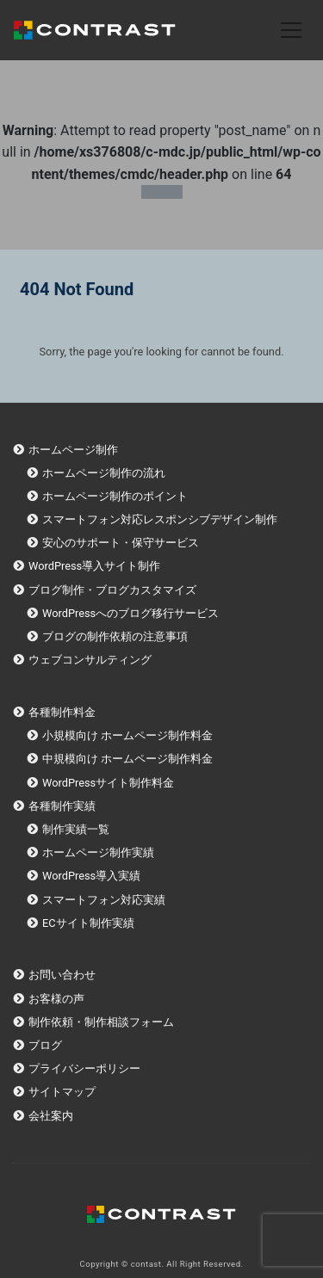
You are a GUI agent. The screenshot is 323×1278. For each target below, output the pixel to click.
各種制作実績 (62, 806)
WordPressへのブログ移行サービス (130, 613)
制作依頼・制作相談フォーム (101, 1022)
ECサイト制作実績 (88, 923)
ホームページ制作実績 (98, 852)
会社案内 (50, 1115)
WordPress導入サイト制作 (94, 565)
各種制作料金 (62, 712)
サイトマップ (62, 1091)
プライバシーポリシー (84, 1068)
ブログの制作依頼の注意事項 (115, 636)
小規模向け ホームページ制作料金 (127, 735)
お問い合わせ (62, 974)
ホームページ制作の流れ (103, 472)
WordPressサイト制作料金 (108, 782)
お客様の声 (56, 998)
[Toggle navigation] (291, 30)
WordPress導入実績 (91, 875)
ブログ (45, 1045)
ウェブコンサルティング (90, 659)
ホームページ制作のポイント (115, 496)
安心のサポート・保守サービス (120, 542)
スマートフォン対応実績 (103, 899)
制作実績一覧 (75, 829)
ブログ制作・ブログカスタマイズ (112, 589)
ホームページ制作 (73, 449)
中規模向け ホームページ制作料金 (127, 758)
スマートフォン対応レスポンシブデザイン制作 (159, 519)
